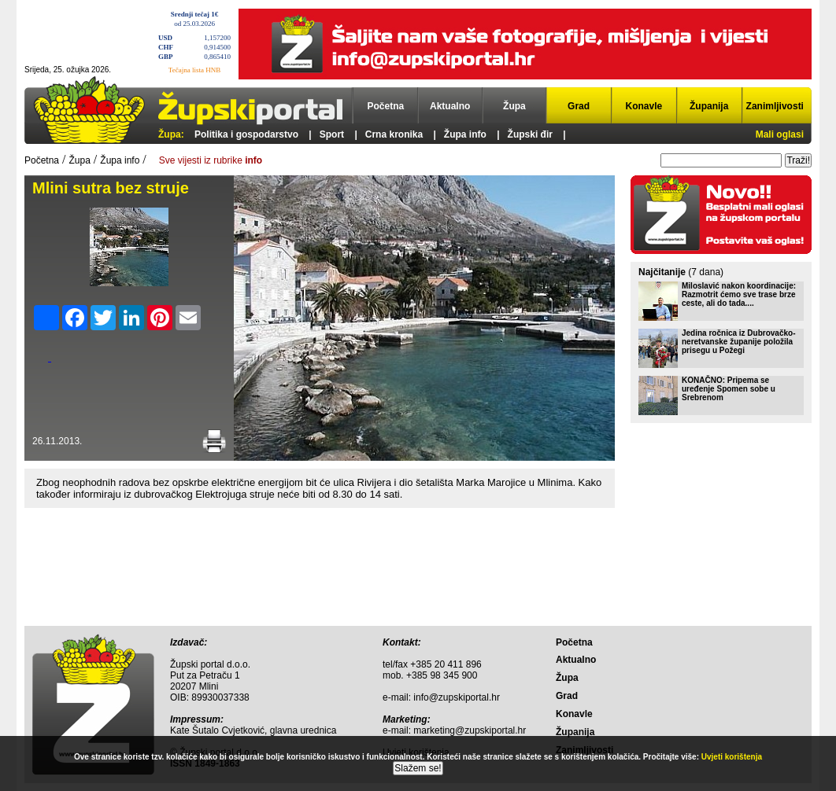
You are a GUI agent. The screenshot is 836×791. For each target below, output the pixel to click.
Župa (514, 106)
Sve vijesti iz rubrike (210, 160)
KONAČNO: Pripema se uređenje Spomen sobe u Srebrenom (728, 389)
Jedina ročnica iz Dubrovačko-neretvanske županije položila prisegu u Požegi (739, 342)
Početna (386, 106)
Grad (579, 106)
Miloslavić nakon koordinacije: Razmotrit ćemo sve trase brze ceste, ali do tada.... (739, 294)
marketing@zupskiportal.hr (469, 730)
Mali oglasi (780, 134)
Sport (332, 134)
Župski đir (530, 134)
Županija (709, 106)
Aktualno (450, 106)
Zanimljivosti (775, 106)
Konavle (644, 106)
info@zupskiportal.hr (456, 697)
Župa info (465, 134)
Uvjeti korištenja (731, 756)
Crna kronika (394, 134)
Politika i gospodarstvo (246, 134)
